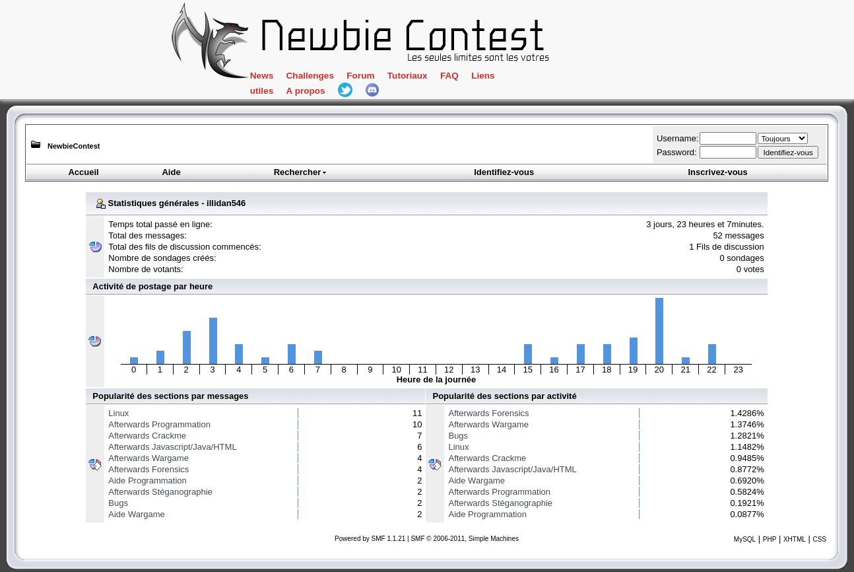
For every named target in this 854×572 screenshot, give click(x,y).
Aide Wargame (136, 514)
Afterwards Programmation (159, 424)
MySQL (745, 539)
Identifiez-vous (504, 172)
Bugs (118, 503)
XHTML (794, 539)
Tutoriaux (407, 76)
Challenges (310, 76)
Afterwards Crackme (147, 436)
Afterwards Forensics (148, 469)
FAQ (449, 76)
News (261, 76)
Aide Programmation (147, 480)
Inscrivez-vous (717, 172)
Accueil (83, 172)
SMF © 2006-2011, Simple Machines (465, 538)
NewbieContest (74, 146)
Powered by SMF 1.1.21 (370, 538)
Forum (360, 76)
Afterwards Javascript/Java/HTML (172, 447)
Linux (118, 413)
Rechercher (301, 172)
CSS (819, 539)
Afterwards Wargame (148, 458)
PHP (770, 539)
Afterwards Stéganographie (160, 492)
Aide (171, 172)
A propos (305, 91)
